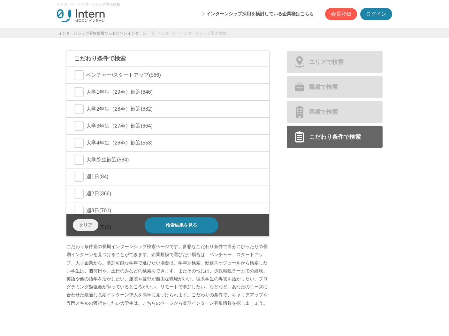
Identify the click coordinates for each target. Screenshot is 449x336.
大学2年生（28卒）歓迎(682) (113, 109)
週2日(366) (92, 194)
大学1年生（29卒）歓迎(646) (113, 92)
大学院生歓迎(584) (101, 160)
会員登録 (341, 14)
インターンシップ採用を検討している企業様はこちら (260, 13)
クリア (85, 225)
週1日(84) (91, 177)
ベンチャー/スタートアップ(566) (117, 75)
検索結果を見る (181, 225)
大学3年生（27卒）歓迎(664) (113, 126)
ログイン (376, 14)
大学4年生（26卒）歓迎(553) (113, 143)
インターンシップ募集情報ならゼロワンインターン (102, 33)
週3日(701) (92, 210)
